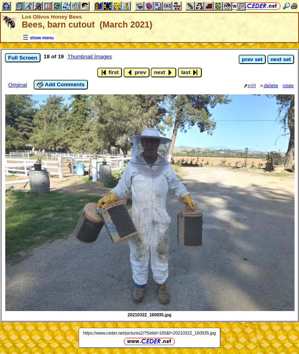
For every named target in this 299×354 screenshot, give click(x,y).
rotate (288, 85)
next (163, 72)
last (190, 72)
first (109, 72)
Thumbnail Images (90, 56)
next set (281, 59)
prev (136, 72)
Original (17, 85)
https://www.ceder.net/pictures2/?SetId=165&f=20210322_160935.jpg (149, 333)
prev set (252, 59)
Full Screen (22, 58)
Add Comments (61, 84)
